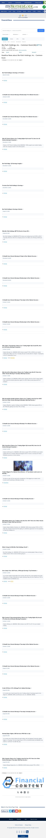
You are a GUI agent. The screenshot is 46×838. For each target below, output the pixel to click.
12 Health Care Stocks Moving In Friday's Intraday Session (18, 498)
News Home (4, 11)
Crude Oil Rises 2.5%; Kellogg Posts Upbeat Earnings (17, 688)
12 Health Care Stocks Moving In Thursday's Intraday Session (19, 711)
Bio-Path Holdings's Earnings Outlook (12, 209)
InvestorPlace (6, 482)
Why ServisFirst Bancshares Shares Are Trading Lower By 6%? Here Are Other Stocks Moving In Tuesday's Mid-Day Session (21, 373)
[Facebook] (21, 792)
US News (19, 11)
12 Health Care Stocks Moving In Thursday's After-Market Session (20, 300)
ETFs (17, 38)
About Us (11, 819)
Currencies (13, 41)
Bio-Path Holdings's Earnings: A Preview (13, 72)
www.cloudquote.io (33, 785)
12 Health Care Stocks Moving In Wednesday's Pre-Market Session (20, 94)
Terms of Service (19, 825)
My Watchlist (15, 34)
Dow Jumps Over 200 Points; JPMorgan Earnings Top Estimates (20, 570)
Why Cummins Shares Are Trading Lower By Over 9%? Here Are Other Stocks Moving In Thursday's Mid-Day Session (21, 759)
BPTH (39, 45)
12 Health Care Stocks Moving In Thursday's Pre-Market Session (20, 116)
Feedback (23, 836)
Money (29, 11)
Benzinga (5, 80)
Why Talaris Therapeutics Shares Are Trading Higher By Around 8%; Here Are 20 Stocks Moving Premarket (22, 346)
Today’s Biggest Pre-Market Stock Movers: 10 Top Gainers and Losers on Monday (22, 472)
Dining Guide (38, 2)
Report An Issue (33, 819)
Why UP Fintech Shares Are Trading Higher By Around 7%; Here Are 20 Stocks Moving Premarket (21, 139)
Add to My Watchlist (22, 50)
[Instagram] (28, 792)
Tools (23, 38)
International (18, 41)
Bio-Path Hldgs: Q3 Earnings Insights (12, 163)
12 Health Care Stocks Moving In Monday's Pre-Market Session (19, 423)
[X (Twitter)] (18, 792)
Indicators (24, 34)
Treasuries (24, 41)
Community (18, 2)
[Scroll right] (45, 2)
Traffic (34, 11)
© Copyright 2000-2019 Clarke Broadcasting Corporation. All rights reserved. (23, 827)
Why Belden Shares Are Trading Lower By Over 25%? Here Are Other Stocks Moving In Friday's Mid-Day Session (22, 521)
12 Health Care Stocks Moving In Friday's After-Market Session (19, 256)
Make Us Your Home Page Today (9, 807)
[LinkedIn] (24, 792)
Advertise (19, 819)
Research (34, 52)
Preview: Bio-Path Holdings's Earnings (13, 185)
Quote (7, 52)
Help (26, 819)
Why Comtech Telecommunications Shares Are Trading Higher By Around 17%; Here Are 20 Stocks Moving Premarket (22, 618)
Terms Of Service (35, 788)
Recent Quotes (5, 34)
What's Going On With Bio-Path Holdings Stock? (15, 547)
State (14, 11)
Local (10, 11)
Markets (5, 38)
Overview (4, 41)
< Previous (4, 60)
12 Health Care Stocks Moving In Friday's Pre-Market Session (19, 595)
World (24, 11)
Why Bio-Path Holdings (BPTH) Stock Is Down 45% (16, 231)
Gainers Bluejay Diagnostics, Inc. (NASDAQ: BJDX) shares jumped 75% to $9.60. (21, 765)
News (3, 2)
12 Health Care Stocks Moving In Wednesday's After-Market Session (21, 278)
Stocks (11, 38)
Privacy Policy (27, 788)
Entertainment (28, 2)
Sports (10, 2)
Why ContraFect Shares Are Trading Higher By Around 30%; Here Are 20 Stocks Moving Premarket (21, 446)
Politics (39, 11)
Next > (20, 60)
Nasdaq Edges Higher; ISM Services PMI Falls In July (16, 733)
